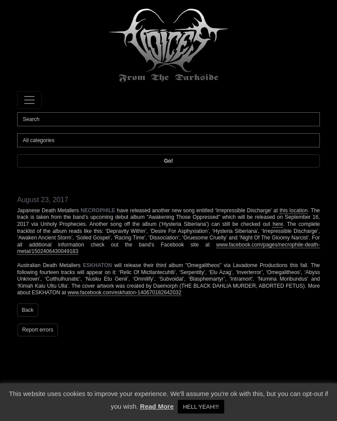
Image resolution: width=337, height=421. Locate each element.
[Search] (168, 119)
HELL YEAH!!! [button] (201, 406)
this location (294, 210)
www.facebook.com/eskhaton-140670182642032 (125, 292)
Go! (168, 161)
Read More (157, 406)
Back (28, 310)
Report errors (38, 330)
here (277, 224)
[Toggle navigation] (29, 100)
